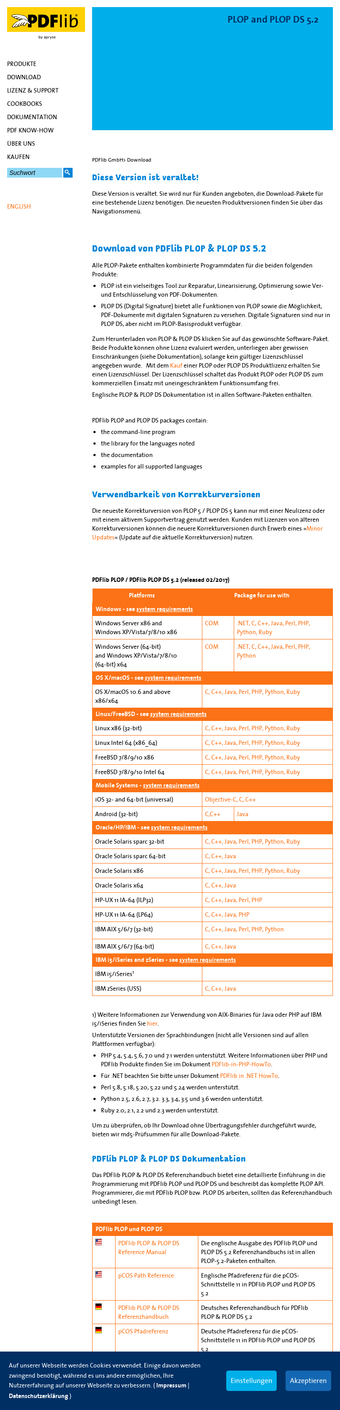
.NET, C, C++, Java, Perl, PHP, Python (273, 651)
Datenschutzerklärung (38, 1396)
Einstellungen (251, 1380)
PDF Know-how (30, 130)
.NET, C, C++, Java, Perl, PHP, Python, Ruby (273, 627)
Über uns (21, 143)
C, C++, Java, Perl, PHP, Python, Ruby (252, 692)
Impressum (171, 1385)
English (19, 206)
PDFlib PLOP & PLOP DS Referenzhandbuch (148, 1312)
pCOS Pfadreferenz (143, 1331)
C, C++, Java (220, 856)
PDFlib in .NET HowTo (249, 1076)
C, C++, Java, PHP (227, 914)
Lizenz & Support (32, 90)
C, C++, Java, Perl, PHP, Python (244, 929)
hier (152, 1023)
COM (211, 623)
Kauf (176, 365)
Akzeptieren (308, 1380)
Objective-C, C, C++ (230, 799)
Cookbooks (24, 103)
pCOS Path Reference (146, 1275)
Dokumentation (32, 117)
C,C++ (212, 814)
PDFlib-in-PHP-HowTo (241, 1064)
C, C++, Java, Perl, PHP (233, 900)
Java (242, 814)
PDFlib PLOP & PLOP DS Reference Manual (148, 1247)
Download (24, 77)
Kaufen (18, 157)
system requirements (164, 609)
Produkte (21, 64)
